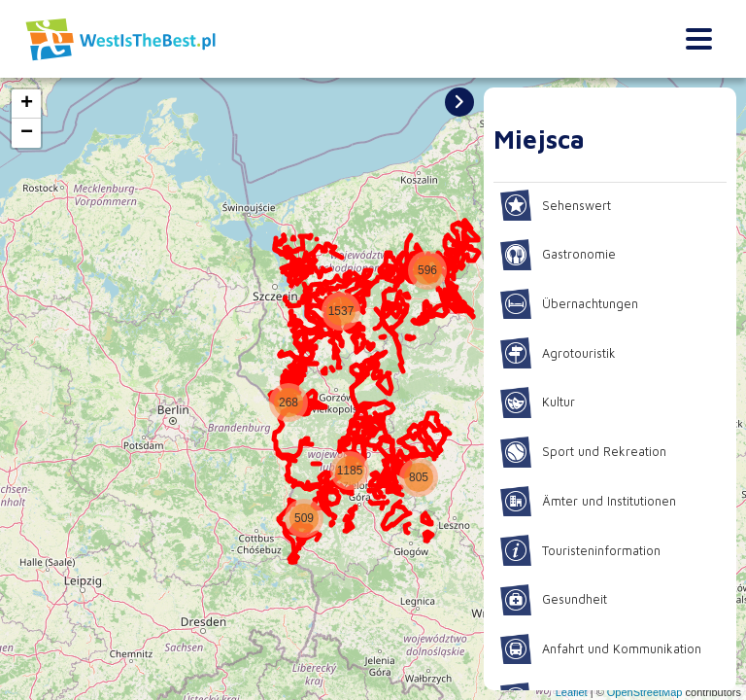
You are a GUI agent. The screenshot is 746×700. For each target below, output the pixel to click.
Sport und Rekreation (586, 452)
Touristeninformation (585, 550)
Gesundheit (556, 599)
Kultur (539, 402)
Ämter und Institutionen (594, 501)
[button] (286, 421)
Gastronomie (561, 254)
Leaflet (572, 692)
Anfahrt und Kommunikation (607, 649)
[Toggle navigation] (699, 39)
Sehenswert (558, 205)
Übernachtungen (572, 304)
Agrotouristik (560, 352)
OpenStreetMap (645, 692)
